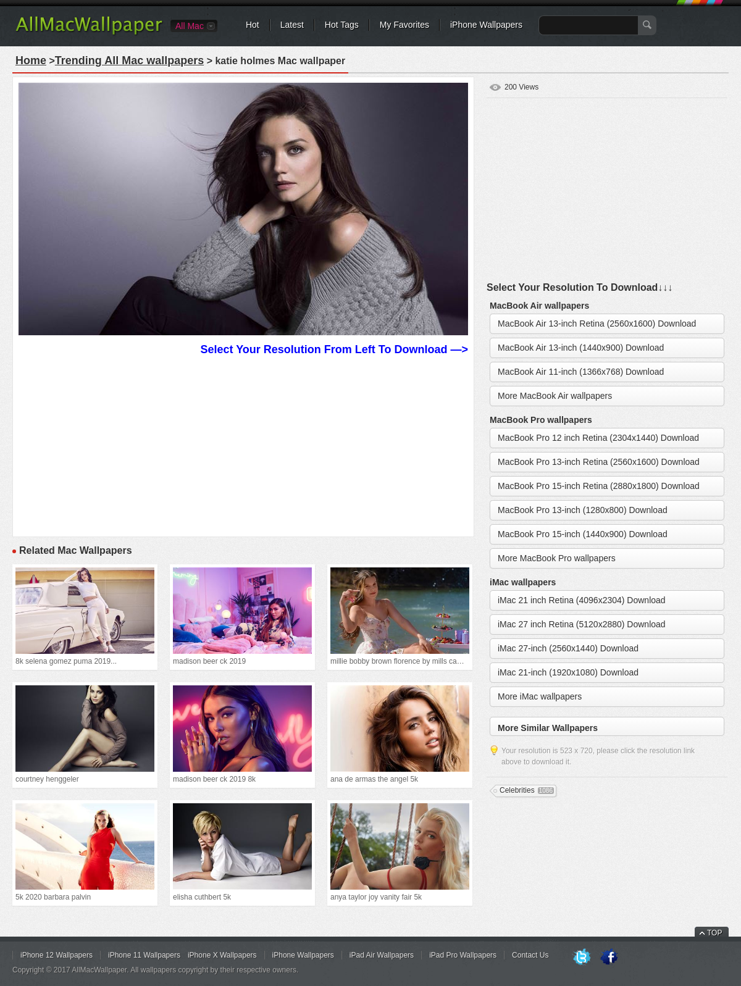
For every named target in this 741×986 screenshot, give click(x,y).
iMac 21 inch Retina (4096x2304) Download (582, 600)
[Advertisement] (243, 444)
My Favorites (404, 25)
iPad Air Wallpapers (382, 955)
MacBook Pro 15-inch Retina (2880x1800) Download (599, 486)
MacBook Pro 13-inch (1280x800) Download (583, 510)
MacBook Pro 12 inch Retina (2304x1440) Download (598, 438)
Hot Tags (342, 25)
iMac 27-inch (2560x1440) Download (568, 648)
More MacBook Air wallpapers (555, 396)
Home (30, 60)
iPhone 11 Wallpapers (144, 955)
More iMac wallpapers (540, 696)
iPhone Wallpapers (486, 25)
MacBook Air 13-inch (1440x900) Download (581, 348)
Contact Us (530, 955)
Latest (292, 25)
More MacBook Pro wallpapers (557, 558)
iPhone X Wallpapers (222, 955)
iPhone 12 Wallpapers (56, 955)
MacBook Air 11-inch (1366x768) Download (581, 372)
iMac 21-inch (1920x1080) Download (568, 672)
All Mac (189, 26)
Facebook (609, 957)
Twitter (582, 957)
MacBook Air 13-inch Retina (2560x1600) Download (597, 323)
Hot (252, 25)
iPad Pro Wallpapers (462, 955)
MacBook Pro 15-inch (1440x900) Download (583, 534)
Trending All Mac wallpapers (129, 60)
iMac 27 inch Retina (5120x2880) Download (582, 624)
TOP (714, 933)
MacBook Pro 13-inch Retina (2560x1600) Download (599, 462)
